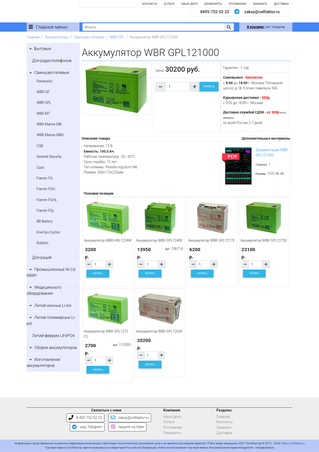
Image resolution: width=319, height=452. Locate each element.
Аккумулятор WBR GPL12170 (211, 240)
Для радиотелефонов (52, 60)
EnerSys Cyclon (48, 232)
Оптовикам (172, 427)
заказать (260, 3)
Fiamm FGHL (47, 200)
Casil (40, 168)
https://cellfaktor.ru (293, 443)
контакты (149, 3)
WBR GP (43, 92)
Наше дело (172, 417)
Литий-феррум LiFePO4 (53, 335)
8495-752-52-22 (214, 11)
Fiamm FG (45, 178)
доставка (281, 3)
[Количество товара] (177, 86)
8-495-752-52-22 (85, 418)
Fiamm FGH (46, 189)
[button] (229, 27)
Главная (33, 37)
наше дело (189, 3)
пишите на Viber (127, 427)
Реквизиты (172, 433)
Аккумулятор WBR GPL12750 (263, 240)
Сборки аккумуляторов (55, 347)
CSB (40, 146)
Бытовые (42, 48)
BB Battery (45, 221)
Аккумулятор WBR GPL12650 (159, 331)
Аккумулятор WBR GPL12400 (159, 240)
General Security (49, 157)
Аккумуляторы (56, 37)
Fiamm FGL (46, 211)
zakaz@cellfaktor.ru (262, 11)
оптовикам (237, 3)
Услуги (168, 422)
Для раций (42, 257)
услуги (169, 3)
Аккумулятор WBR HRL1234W (108, 240)
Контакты (224, 422)
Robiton (43, 243)
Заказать (224, 427)
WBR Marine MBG (50, 135)
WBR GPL (117, 37)
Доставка (224, 433)
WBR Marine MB (49, 124)
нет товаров (266, 27)
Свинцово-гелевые (89, 37)
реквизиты (213, 3)
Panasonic (45, 81)
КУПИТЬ (209, 86)
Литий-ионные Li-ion (53, 305)
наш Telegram (87, 427)
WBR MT (43, 113)
